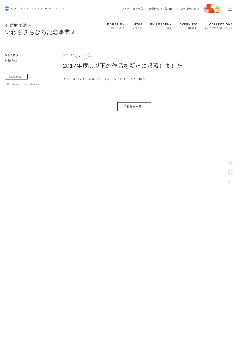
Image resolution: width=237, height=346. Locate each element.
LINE (230, 163)
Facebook (230, 173)
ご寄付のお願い (189, 8)
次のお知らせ (37, 85)
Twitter (230, 183)
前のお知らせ (15, 85)
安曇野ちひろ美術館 (161, 8)
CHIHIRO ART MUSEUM (34, 8)
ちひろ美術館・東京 (131, 8)
